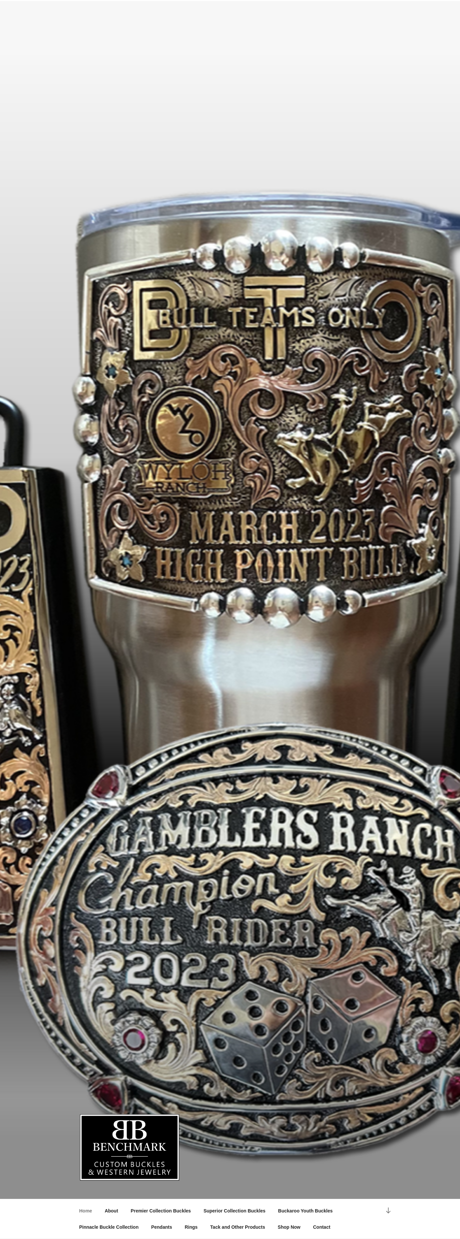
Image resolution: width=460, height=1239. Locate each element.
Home (85, 1210)
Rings (191, 1227)
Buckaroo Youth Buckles (305, 1210)
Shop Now (289, 1227)
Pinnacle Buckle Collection (109, 1227)
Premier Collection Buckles (161, 1210)
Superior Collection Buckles (234, 1210)
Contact (321, 1227)
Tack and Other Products (237, 1227)
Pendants (161, 1227)
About (111, 1210)
